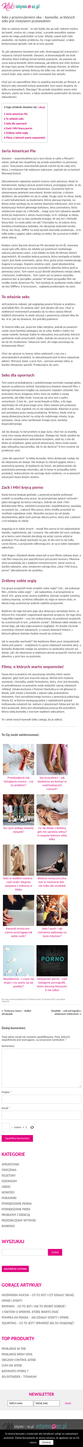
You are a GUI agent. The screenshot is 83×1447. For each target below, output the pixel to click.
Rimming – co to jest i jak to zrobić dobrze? (34, 1306)
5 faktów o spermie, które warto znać (30, 1312)
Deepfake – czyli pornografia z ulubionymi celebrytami (66, 1012)
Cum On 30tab (12, 1365)
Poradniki (9, 1198)
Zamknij (46, 1442)
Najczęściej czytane (15, 1268)
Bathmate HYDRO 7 (15, 1371)
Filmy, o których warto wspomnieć (24, 137)
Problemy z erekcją (16, 1215)
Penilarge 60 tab (14, 1349)
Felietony (33, 999)
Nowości (8, 1192)
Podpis (7, 1092)
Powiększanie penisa (17, 1204)
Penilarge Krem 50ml (17, 1354)
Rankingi (8, 1226)
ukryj (42, 107)
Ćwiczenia (9, 1170)
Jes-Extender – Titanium (19, 1377)
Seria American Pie (16, 114)
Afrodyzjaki (10, 1164)
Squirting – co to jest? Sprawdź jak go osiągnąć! (38, 1323)
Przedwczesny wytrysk (19, 1220)
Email (6, 1108)
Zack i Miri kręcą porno (18, 128)
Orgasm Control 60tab (19, 1360)
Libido (6, 1187)
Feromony (9, 1181)
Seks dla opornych (15, 123)
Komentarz (8, 1046)
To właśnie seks (14, 119)
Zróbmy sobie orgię (16, 133)
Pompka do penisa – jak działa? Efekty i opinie (35, 1317)
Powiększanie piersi (16, 1209)
